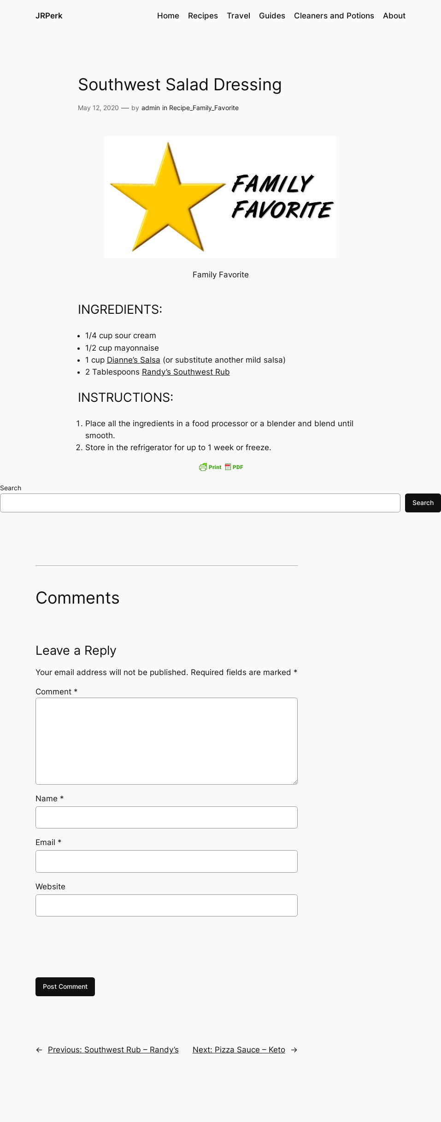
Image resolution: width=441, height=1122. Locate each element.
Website (50, 886)
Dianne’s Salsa (133, 359)
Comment (56, 691)
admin (150, 108)
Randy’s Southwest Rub (186, 371)
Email (48, 842)
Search (10, 488)
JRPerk (49, 15)
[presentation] (105, 947)
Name (49, 798)
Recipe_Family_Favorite (204, 108)
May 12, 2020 (98, 108)
